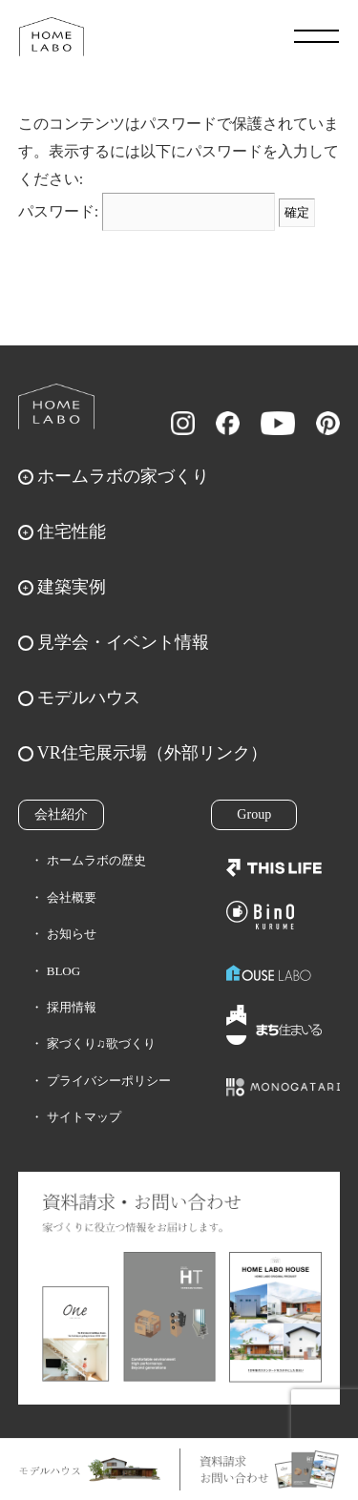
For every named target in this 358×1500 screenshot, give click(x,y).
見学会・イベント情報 (123, 642)
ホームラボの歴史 (96, 860)
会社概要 (71, 897)
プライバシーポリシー (109, 1080)
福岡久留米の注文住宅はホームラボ (51, 36)
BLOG (63, 971)
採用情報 (71, 1007)
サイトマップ (84, 1117)
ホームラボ (56, 406)
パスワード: (146, 211)
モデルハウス (88, 697)
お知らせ (71, 934)
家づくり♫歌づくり (101, 1043)
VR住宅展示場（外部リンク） (152, 752)
